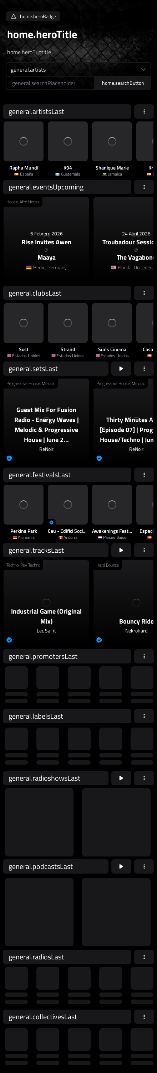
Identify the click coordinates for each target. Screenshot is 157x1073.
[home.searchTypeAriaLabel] (78, 69)
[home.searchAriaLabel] (50, 83)
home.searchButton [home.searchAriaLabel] (123, 83)
